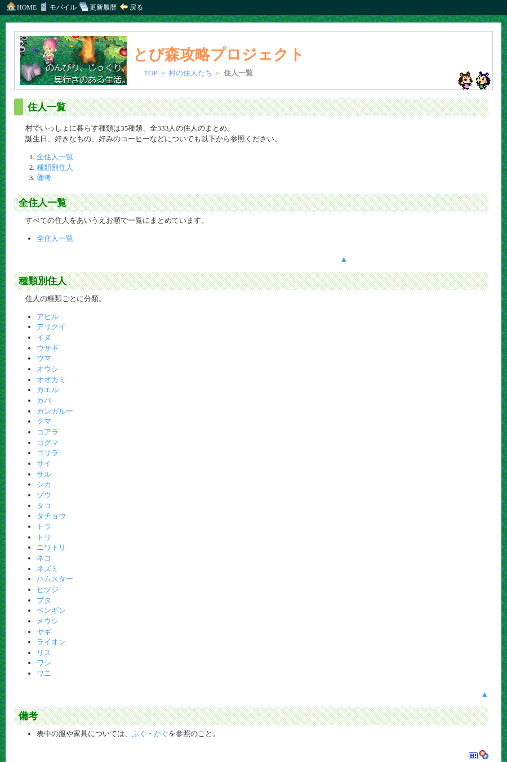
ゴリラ (48, 453)
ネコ (44, 558)
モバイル (63, 7)
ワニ (44, 673)
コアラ (48, 432)
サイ (44, 463)
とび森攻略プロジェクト (219, 54)
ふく (139, 733)
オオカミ (51, 379)
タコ (44, 505)
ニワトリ (51, 547)
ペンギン (51, 610)
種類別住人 (55, 167)
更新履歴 (97, 7)
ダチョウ (51, 516)
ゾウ (44, 495)
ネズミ (48, 568)
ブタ (44, 600)
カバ (44, 400)
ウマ (44, 358)
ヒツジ (48, 589)
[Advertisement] (418, 193)
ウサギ (48, 348)
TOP (150, 73)
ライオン (51, 642)
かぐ (161, 733)
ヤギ (44, 631)
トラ (44, 526)
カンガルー (55, 411)
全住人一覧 (55, 157)
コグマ (48, 442)
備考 (44, 177)
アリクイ (51, 326)
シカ (44, 484)
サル (44, 474)
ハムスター (55, 579)
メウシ (48, 621)
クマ (44, 421)
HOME (21, 7)
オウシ (48, 369)
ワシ (44, 662)
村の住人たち (190, 73)
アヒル (48, 316)
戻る (130, 7)
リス (44, 652)
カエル (48, 390)
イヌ (44, 337)
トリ (44, 537)
